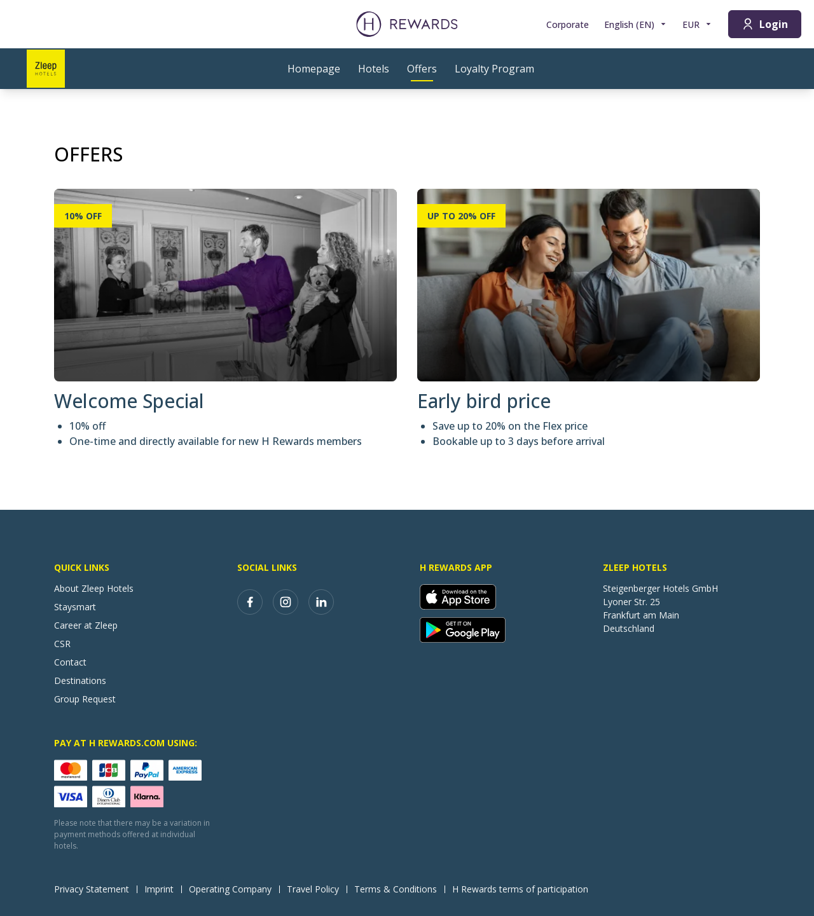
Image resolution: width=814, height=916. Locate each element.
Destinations (80, 680)
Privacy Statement (95, 889)
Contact (70, 662)
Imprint (162, 889)
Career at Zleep (86, 625)
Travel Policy (317, 889)
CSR (62, 644)
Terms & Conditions (399, 889)
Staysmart (75, 607)
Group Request (85, 699)
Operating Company (234, 889)
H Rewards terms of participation (524, 889)
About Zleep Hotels (94, 588)
